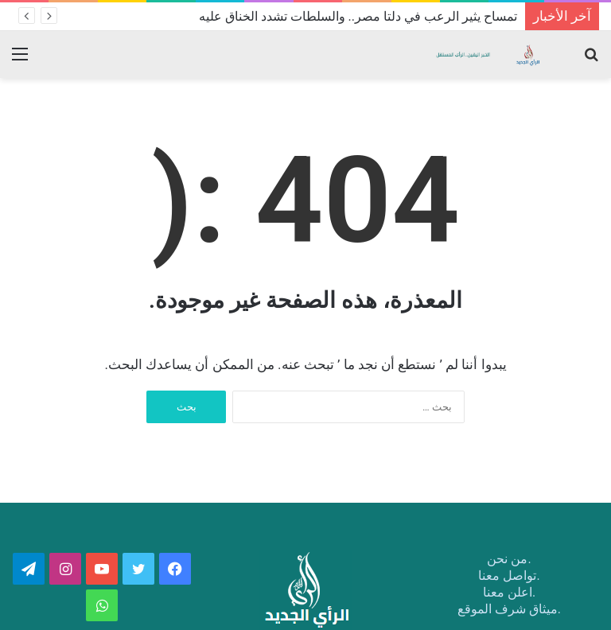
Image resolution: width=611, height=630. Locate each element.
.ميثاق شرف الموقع (509, 608)
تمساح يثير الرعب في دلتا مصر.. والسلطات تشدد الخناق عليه (358, 16)
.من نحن (509, 558)
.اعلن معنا (509, 592)
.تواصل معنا (508, 575)
